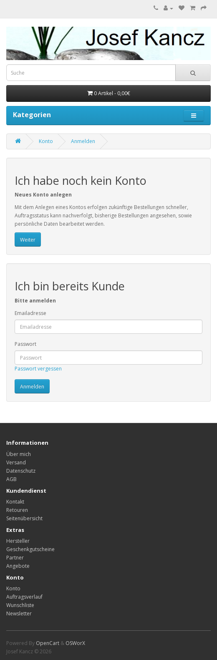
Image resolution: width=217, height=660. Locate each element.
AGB (11, 479)
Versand (16, 462)
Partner (15, 557)
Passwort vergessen (38, 368)
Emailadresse (30, 313)
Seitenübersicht (24, 518)
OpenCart (47, 643)
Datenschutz (20, 470)
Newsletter (19, 613)
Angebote (18, 565)
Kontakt (15, 501)
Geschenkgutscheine (30, 549)
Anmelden (83, 141)
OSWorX (75, 643)
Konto (46, 141)
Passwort (25, 344)
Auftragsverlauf (24, 596)
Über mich (18, 454)
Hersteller (18, 540)
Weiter (27, 239)
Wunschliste (20, 605)
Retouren (17, 510)
